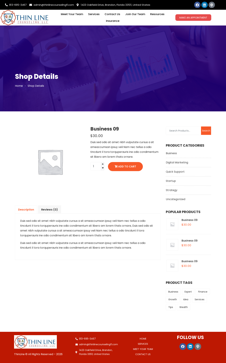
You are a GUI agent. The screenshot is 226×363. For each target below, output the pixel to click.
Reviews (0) (49, 210)
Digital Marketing (177, 162)
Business (171, 153)
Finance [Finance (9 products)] (202, 291)
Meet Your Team (72, 14)
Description (26, 210)
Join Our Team (135, 14)
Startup (171, 181)
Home (19, 86)
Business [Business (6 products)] (173, 291)
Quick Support (175, 172)
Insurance (112, 21)
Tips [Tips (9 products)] (170, 307)
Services (94, 14)
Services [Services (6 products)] (199, 299)
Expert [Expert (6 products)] (188, 291)
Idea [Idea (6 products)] (185, 299)
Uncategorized (175, 199)
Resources (157, 14)
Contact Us (112, 14)
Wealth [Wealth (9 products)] (183, 307)
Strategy (171, 190)
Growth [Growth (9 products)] (172, 299)
